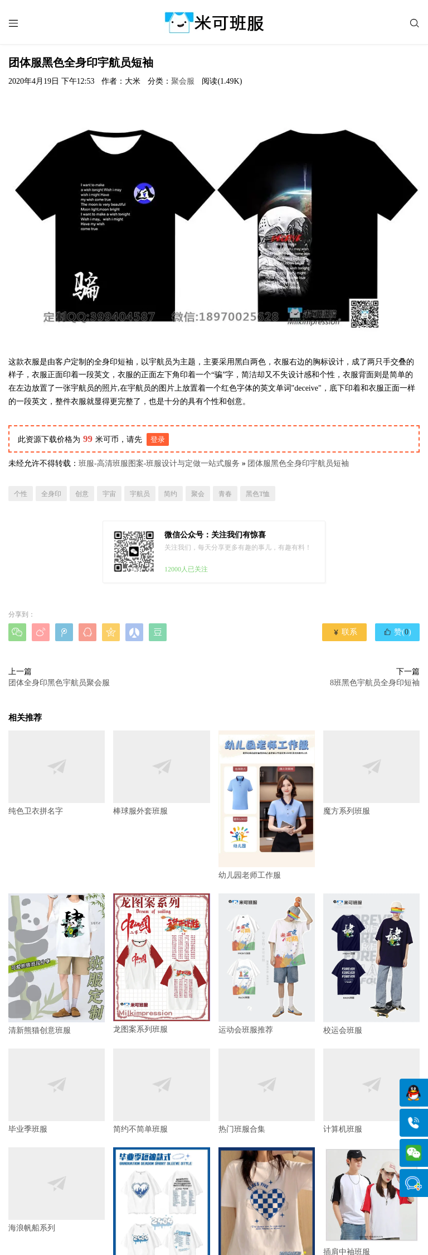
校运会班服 (371, 964)
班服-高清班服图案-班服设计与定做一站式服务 (159, 464)
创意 (82, 494)
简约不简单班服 (161, 1091)
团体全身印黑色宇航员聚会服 (59, 683)
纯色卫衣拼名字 (56, 772)
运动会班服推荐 (266, 963)
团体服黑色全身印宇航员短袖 (298, 464)
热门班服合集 (266, 1091)
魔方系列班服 (371, 772)
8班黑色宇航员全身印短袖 (375, 683)
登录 (157, 439)
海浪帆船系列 (56, 1190)
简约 (170, 494)
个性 (20, 494)
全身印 (51, 494)
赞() (397, 632)
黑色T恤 (258, 494)
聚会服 (182, 81)
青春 (225, 494)
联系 (344, 632)
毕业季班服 (56, 1091)
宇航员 (140, 494)
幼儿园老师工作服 (266, 804)
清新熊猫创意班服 (56, 964)
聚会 (198, 494)
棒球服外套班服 (161, 772)
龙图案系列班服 (161, 963)
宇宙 (109, 494)
